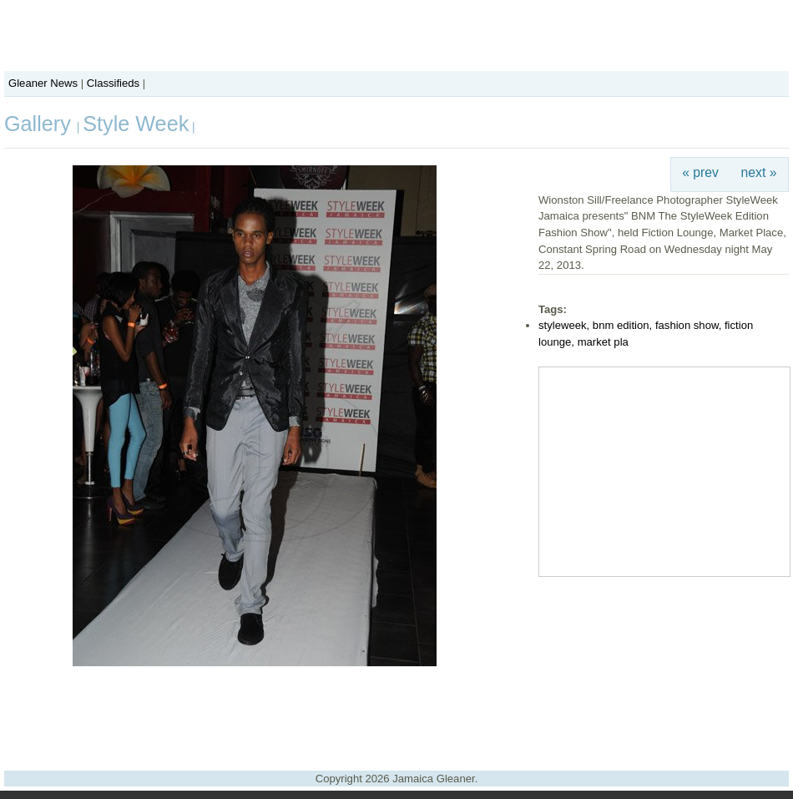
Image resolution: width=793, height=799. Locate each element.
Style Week (136, 123)
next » (759, 172)
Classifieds (113, 83)
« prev (700, 172)
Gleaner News (43, 83)
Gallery (40, 123)
